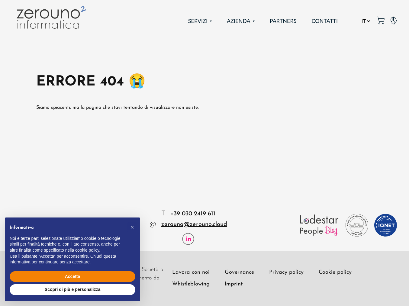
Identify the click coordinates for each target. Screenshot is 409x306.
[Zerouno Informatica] (51, 17)
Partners (283, 21)
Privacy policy (286, 272)
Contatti (324, 21)
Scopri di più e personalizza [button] (72, 289)
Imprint (234, 284)
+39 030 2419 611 (192, 214)
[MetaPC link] (381, 21)
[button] (132, 227)
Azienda (238, 21)
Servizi (198, 21)
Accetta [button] (72, 276)
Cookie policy (335, 272)
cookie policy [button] (87, 250)
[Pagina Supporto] (394, 21)
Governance (239, 272)
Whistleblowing (191, 284)
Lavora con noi (191, 272)
